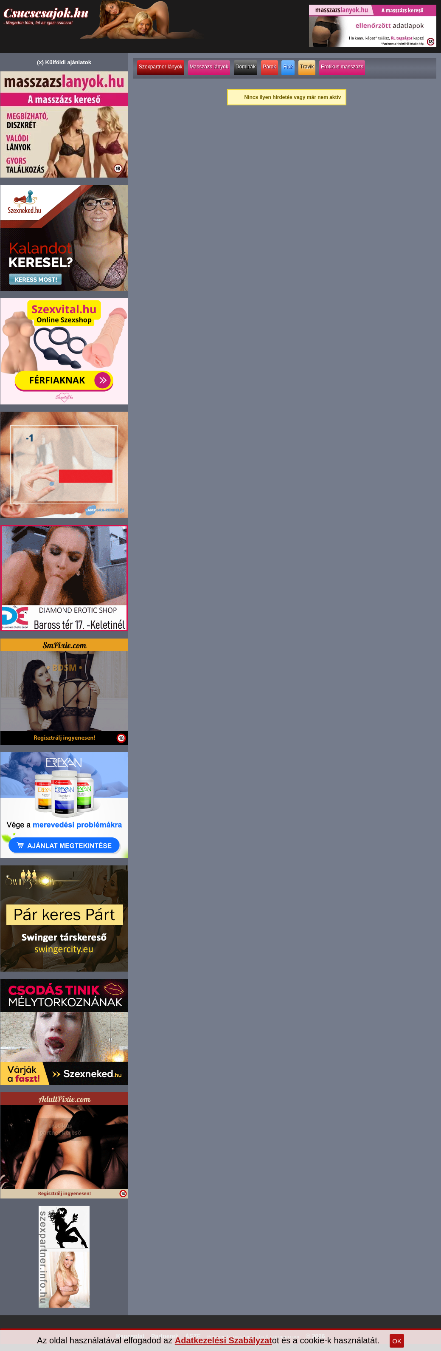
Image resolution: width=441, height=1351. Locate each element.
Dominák (246, 67)
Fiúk (288, 67)
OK (397, 1341)
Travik (307, 67)
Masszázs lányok (209, 67)
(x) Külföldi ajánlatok (64, 62)
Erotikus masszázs (342, 67)
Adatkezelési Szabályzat (223, 1340)
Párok (269, 67)
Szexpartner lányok (161, 67)
